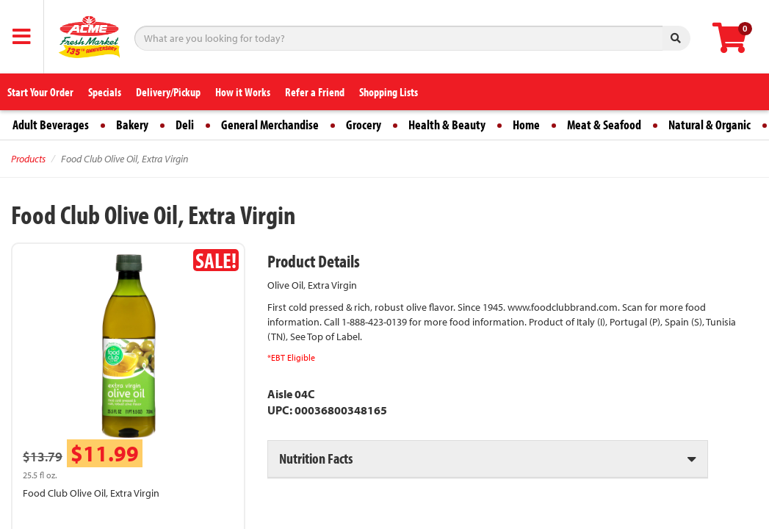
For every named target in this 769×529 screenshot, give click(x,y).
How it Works (242, 91)
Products (28, 158)
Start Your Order (40, 91)
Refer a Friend (314, 91)
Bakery (132, 124)
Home (526, 124)
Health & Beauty (446, 124)
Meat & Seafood (604, 124)
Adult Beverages (50, 124)
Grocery (363, 124)
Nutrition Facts (316, 458)
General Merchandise (270, 124)
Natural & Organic (709, 124)
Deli (185, 124)
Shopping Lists (388, 91)
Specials (104, 91)
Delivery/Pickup (168, 91)
